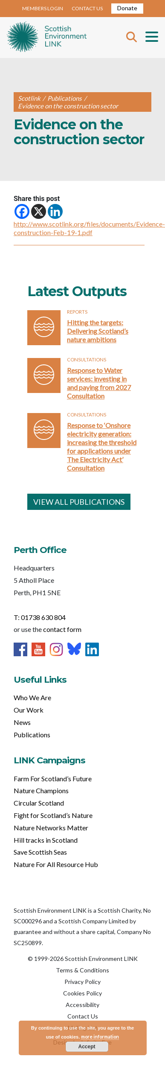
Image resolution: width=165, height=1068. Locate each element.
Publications (32, 734)
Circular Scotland (39, 803)
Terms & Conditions (82, 970)
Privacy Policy (82, 981)
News (22, 722)
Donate (127, 8)
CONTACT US (87, 8)
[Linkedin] (55, 211)
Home (47, 37)
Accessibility (82, 1004)
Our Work (28, 710)
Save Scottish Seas (40, 852)
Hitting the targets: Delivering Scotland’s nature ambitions (97, 330)
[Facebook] (21, 211)
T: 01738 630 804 (40, 617)
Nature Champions (41, 790)
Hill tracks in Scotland (46, 840)
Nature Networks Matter (51, 828)
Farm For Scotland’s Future (53, 778)
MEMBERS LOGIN (42, 8)
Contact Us (82, 1016)
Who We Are (32, 697)
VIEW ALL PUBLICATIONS (78, 501)
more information (100, 1036)
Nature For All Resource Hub (56, 864)
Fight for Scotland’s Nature (53, 815)
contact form (62, 629)
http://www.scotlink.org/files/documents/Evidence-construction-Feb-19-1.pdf (89, 228)
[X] (38, 211)
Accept (86, 1047)
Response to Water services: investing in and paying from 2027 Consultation (99, 383)
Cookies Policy (82, 993)
